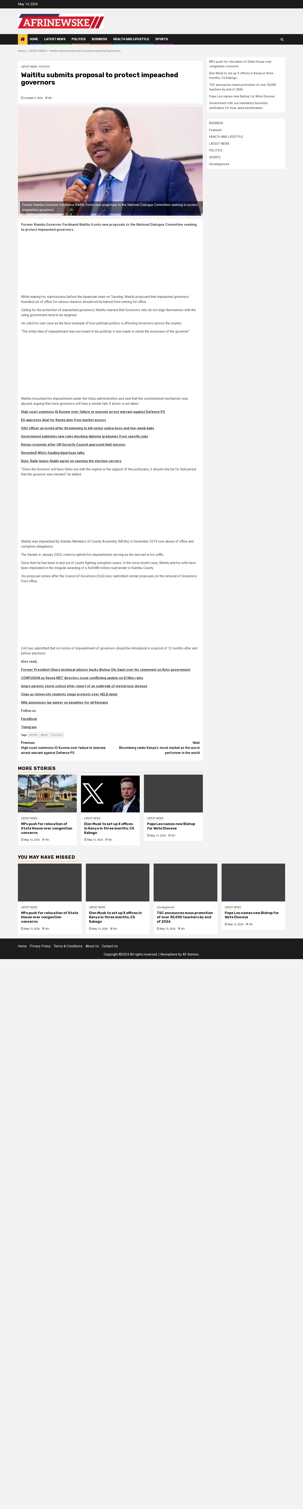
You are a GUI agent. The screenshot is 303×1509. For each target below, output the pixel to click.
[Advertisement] (110, 264)
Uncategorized (219, 164)
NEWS (44, 735)
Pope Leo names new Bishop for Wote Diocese (171, 826)
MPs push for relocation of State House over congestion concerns (46, 828)
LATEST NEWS (54, 39)
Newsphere (168, 954)
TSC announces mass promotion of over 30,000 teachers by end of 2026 (185, 917)
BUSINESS (99, 39)
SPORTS (161, 39)
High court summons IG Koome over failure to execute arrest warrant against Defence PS (65, 747)
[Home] (22, 39)
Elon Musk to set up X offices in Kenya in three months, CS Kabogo (109, 828)
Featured (215, 130)
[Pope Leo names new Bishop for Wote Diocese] (173, 793)
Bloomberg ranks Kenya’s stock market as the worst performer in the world (155, 747)
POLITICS (79, 39)
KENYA (33, 735)
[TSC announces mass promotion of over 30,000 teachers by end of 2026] (185, 882)
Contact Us (110, 946)
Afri (50, 98)
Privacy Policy (40, 946)
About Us (92, 946)
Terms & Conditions (68, 946)
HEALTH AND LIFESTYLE (131, 39)
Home (34, 39)
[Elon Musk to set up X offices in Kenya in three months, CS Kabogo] (110, 793)
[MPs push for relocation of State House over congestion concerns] (47, 793)
